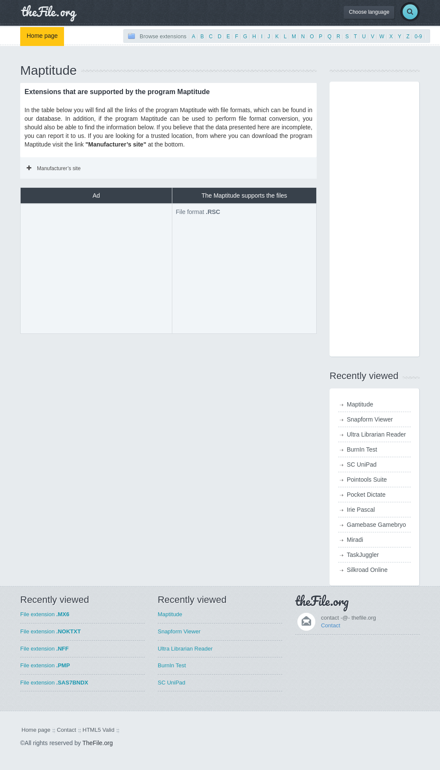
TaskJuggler (363, 554)
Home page (42, 35)
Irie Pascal (361, 509)
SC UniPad (361, 464)
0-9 (418, 37)
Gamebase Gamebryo (376, 524)
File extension (44, 614)
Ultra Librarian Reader (376, 434)
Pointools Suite (367, 479)
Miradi (355, 539)
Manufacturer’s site (54, 168)
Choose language (369, 12)
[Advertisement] (96, 268)
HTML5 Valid (98, 730)
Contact (330, 625)
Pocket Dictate (366, 494)
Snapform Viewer (370, 419)
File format (198, 211)
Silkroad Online (367, 569)
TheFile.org (97, 742)
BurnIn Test (362, 449)
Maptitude (360, 404)
